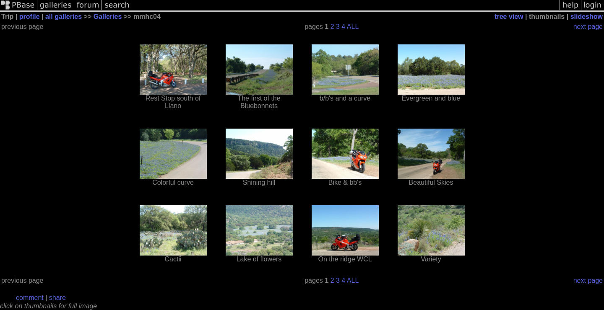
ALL (353, 26)
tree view (509, 16)
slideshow (586, 16)
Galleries (108, 16)
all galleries (63, 16)
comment (30, 297)
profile (29, 16)
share (57, 297)
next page (588, 26)
